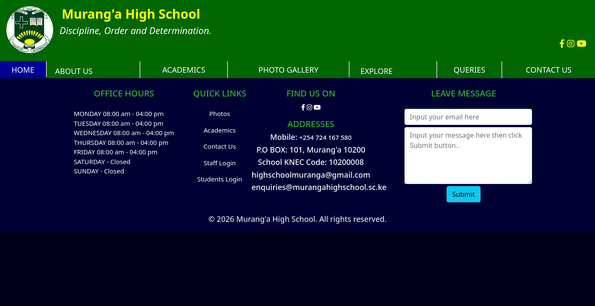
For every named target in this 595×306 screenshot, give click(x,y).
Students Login (219, 179)
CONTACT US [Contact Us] (549, 70)
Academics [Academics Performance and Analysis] (220, 130)
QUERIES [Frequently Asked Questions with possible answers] (469, 70)
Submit (463, 194)
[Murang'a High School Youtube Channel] (581, 43)
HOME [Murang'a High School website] (22, 70)
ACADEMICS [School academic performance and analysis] (183, 70)
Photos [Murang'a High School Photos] (219, 113)
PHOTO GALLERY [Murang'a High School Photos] (289, 70)
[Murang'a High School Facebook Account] (563, 43)
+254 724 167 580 (325, 137)
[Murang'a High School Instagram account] (572, 43)
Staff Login (220, 163)
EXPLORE (376, 71)
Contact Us (219, 146)
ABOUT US (74, 71)
